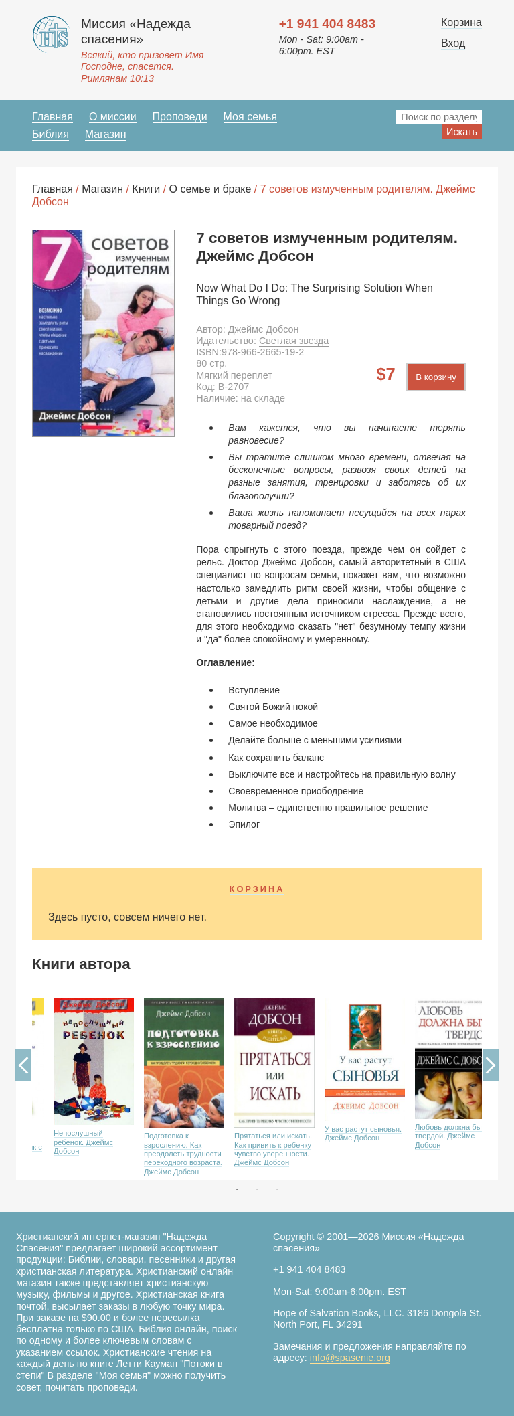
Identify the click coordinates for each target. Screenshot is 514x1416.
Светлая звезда (294, 340)
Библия (50, 134)
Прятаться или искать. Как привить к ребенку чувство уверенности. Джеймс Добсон (273, 1149)
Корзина (461, 22)
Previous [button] (23, 1065)
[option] (77, 1085)
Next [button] (491, 1065)
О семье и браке (210, 189)
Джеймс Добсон (263, 329)
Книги (146, 189)
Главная (52, 116)
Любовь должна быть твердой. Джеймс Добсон (452, 1136)
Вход (453, 43)
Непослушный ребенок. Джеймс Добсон (83, 1142)
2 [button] (257, 1190)
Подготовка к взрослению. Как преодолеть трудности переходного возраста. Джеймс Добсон (183, 1154)
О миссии (113, 116)
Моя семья (250, 116)
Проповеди (180, 116)
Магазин (105, 134)
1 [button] (237, 1190)
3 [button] (277, 1190)
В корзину (436, 377)
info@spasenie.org (350, 1357)
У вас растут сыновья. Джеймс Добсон (363, 1133)
